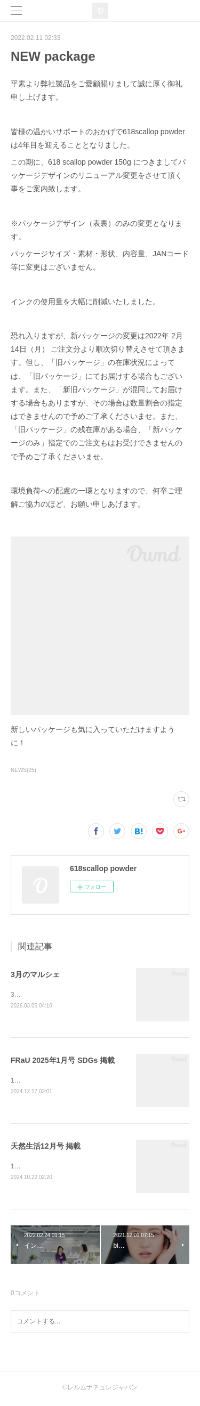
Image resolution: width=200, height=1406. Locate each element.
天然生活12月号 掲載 (46, 1147)
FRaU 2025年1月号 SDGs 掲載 (63, 1060)
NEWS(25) (23, 770)
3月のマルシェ (35, 974)
